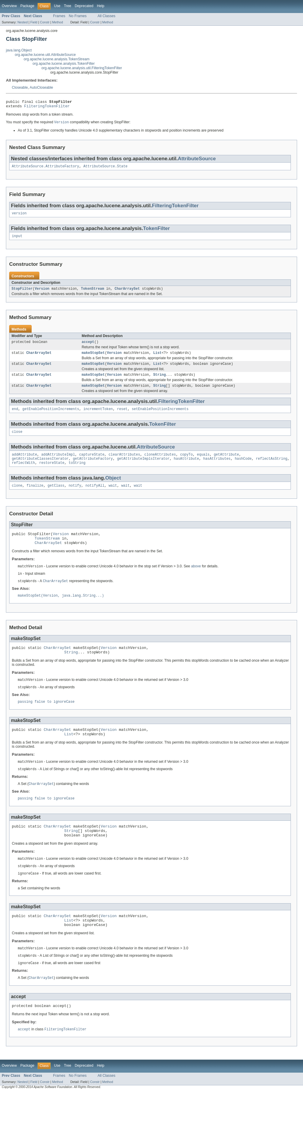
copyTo (186, 463)
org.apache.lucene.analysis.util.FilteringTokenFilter (81, 68)
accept (88, 346)
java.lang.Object (19, 50)
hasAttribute (186, 468)
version (19, 216)
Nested (22, 22)
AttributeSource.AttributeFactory (45, 168)
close (17, 440)
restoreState (51, 473)
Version (42, 293)
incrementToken (98, 417)
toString (77, 473)
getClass (56, 496)
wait (113, 496)
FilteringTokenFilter (47, 107)
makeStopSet (93, 358)
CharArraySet (127, 293)
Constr (44, 22)
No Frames (78, 16)
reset (122, 417)
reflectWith (23, 473)
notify (75, 496)
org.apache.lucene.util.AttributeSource (45, 55)
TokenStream (92, 293)
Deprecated (84, 6)
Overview (9, 6)
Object (113, 488)
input (17, 239)
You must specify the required (30, 124)
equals (203, 463)
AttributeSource (197, 160)
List (157, 358)
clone (17, 496)
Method (57, 22)
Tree (67, 6)
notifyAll (95, 496)
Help (100, 6)
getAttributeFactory (93, 468)
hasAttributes (217, 468)
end (15, 417)
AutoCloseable (41, 87)
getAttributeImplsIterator (143, 468)
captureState (91, 463)
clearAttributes (124, 463)
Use (57, 6)
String (159, 381)
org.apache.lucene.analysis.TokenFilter (64, 63)
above (196, 580)
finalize (35, 496)
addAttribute (24, 463)
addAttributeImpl (58, 463)
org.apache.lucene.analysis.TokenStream (56, 59)
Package (27, 6)
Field (33, 22)
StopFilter (22, 293)
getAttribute (226, 463)
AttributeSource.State (105, 168)
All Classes (106, 16)
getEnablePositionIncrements (50, 417)
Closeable (20, 87)
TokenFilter (156, 231)
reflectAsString (271, 468)
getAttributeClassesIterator (40, 468)
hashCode (243, 468)
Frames (59, 16)
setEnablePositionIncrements (160, 417)
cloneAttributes (160, 463)
